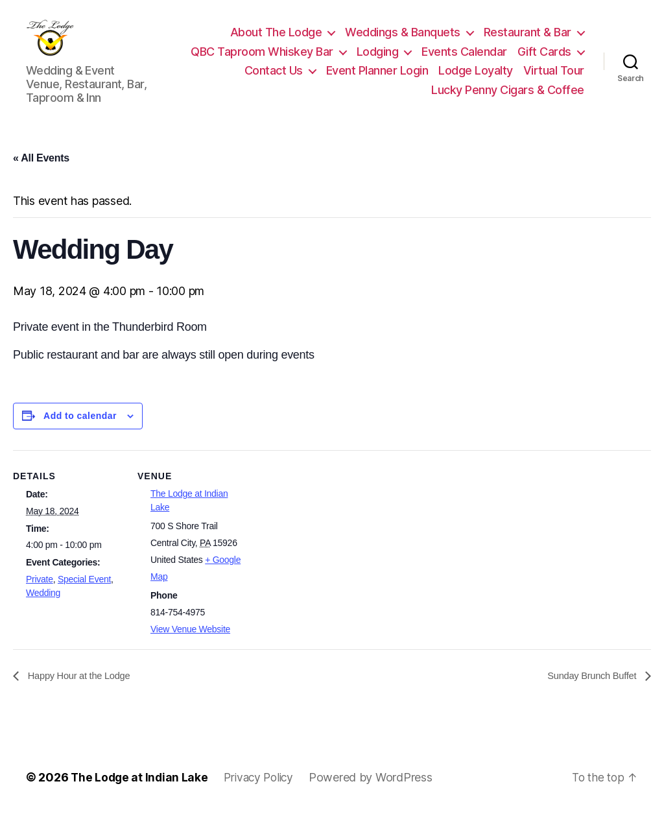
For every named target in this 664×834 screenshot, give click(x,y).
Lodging (378, 61)
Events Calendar (464, 61)
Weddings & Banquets (402, 42)
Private (39, 598)
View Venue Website (190, 648)
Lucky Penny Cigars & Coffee (507, 99)
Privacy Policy (263, 797)
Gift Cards (544, 61)
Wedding (43, 612)
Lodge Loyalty (475, 80)
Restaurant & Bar (527, 42)
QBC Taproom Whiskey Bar (262, 61)
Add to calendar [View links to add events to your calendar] (80, 435)
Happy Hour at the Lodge (82, 695)
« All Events (41, 177)
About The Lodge (276, 42)
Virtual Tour (553, 80)
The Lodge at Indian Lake (141, 797)
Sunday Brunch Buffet (589, 695)
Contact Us (273, 80)
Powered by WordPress (378, 797)
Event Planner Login (377, 80)
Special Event (84, 598)
